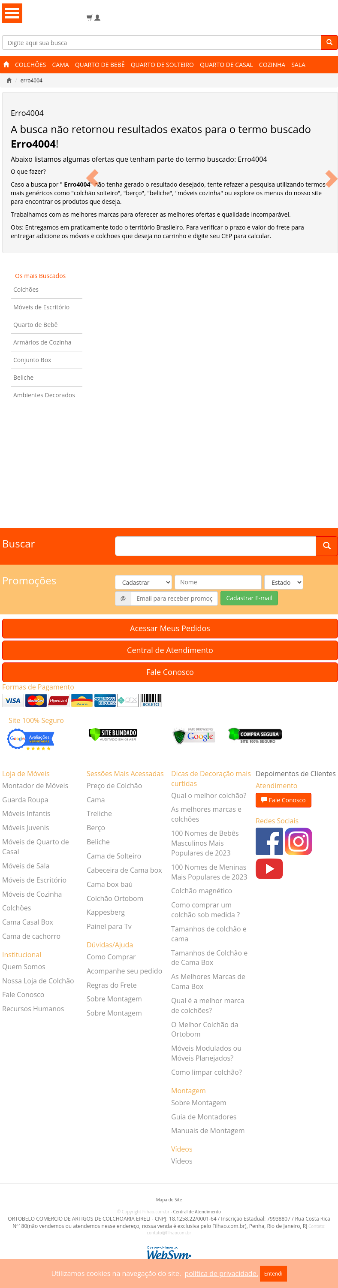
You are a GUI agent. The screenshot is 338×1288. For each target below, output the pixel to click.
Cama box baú (110, 884)
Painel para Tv (109, 926)
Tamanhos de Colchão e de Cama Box (209, 958)
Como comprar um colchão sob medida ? (205, 909)
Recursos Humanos (33, 1008)
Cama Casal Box (27, 922)
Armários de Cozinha (42, 342)
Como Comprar (111, 956)
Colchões (30, 64)
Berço (96, 827)
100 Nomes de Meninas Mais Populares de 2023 (209, 872)
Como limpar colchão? (206, 1072)
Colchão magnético (201, 890)
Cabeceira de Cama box (124, 870)
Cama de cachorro (31, 936)
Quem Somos (23, 966)
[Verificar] (113, 734)
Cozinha (272, 64)
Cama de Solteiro (114, 856)
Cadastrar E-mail (249, 598)
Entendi (273, 1273)
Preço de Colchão (114, 785)
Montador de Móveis (35, 785)
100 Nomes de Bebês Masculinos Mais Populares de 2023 (205, 843)
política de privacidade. (221, 1273)
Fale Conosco (170, 672)
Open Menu (12, 13)
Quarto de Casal (226, 64)
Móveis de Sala (25, 866)
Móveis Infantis (26, 813)
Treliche (99, 813)
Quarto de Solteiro (162, 64)
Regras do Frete (112, 985)
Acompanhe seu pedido (124, 971)
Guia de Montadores (203, 1117)
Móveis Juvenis (25, 827)
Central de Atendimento (170, 650)
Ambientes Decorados (44, 395)
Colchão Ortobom (115, 898)
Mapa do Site (169, 1200)
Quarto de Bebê (100, 64)
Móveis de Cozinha (32, 894)
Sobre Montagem (114, 999)
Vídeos (182, 1161)
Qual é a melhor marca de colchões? (207, 1005)
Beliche (23, 377)
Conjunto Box (32, 360)
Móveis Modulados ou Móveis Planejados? (206, 1053)
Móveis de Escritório (41, 307)
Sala (298, 64)
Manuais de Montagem (207, 1130)
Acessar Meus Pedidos (170, 628)
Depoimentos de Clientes (296, 773)
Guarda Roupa (25, 799)
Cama (60, 64)
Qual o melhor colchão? (208, 795)
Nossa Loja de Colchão (38, 981)
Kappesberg (106, 912)
